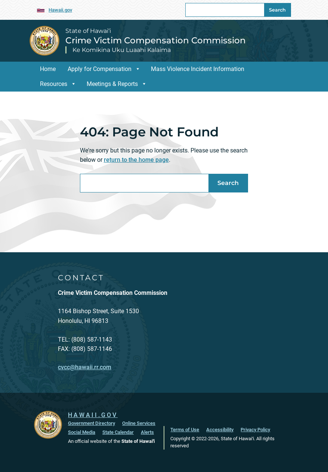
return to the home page (136, 159)
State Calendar (118, 432)
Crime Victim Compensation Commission (155, 40)
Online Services (138, 423)
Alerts (147, 432)
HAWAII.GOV (93, 415)
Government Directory (91, 423)
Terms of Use (184, 429)
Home (48, 69)
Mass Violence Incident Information (197, 69)
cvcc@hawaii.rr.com (84, 367)
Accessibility (219, 429)
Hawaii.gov (60, 10)
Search (277, 10)
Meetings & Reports (117, 83)
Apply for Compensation (104, 69)
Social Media (81, 432)
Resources (58, 83)
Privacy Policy (255, 429)
